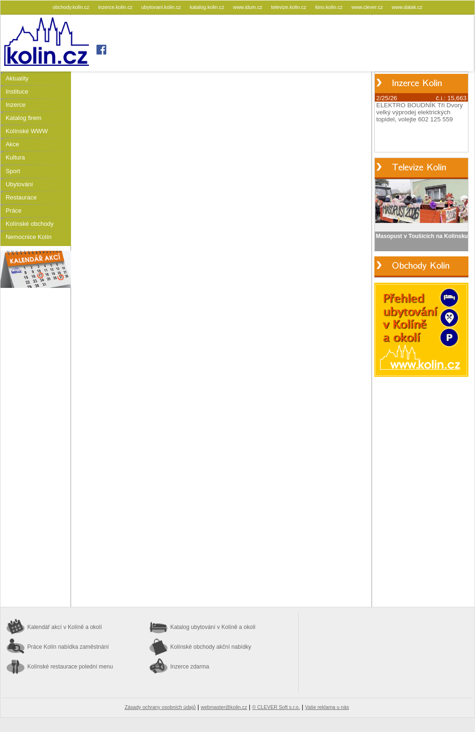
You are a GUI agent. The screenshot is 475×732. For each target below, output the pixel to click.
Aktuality (17, 78)
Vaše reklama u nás (327, 707)
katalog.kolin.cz (208, 7)
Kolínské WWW (27, 131)
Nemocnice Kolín (29, 236)
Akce (12, 144)
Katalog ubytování (212, 627)
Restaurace (21, 197)
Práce (14, 210)
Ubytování (19, 184)
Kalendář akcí (64, 627)
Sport (13, 171)
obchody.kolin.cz (72, 7)
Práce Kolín (68, 647)
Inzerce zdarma (189, 666)
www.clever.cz (367, 7)
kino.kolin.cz (329, 7)
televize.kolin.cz (289, 7)
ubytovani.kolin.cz (162, 7)
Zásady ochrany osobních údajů (160, 707)
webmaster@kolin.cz (224, 707)
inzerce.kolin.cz (116, 7)
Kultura (15, 157)
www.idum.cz (248, 7)
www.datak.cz (407, 7)
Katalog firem (23, 117)
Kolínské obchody (30, 223)
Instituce (17, 91)
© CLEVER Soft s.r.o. (276, 707)
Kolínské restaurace (70, 666)
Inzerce (15, 104)
